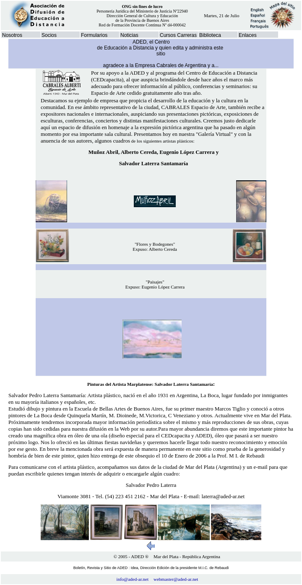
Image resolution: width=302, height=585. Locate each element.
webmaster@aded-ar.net (176, 579)
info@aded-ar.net (132, 579)
